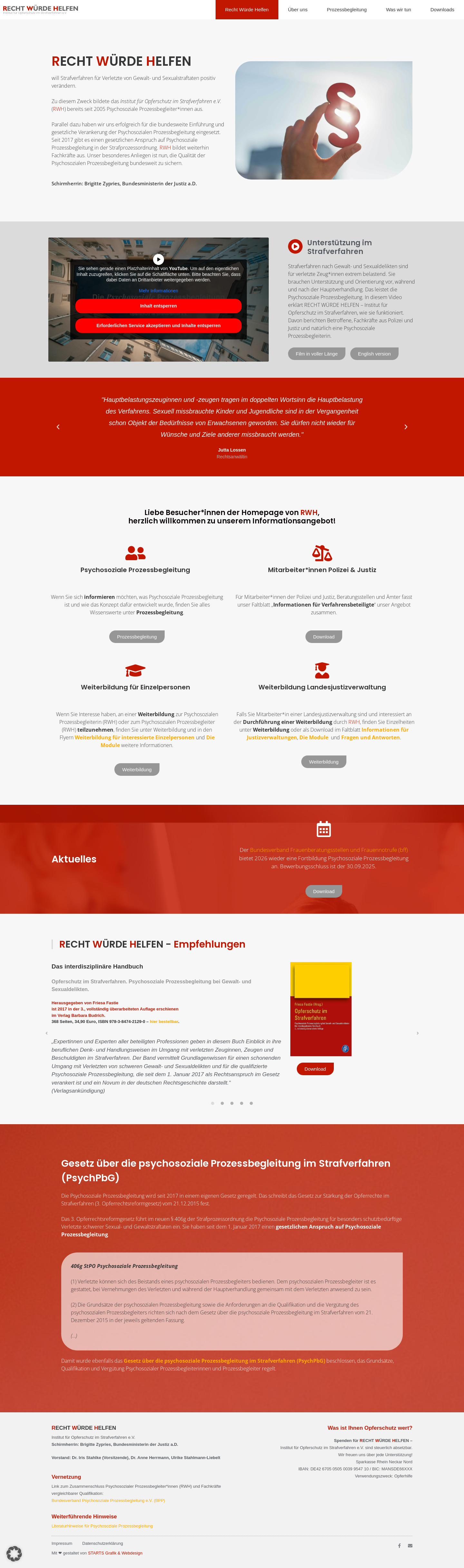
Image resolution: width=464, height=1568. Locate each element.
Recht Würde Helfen (247, 9)
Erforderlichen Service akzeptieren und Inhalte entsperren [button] (158, 325)
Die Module (313, 737)
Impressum (62, 1543)
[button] (58, 427)
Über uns (298, 9)
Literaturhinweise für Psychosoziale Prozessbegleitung (102, 1526)
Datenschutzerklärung (102, 1543)
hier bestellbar (164, 1021)
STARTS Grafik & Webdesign (115, 1553)
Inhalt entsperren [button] (158, 305)
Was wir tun (398, 9)
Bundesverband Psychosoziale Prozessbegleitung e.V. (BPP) (108, 1500)
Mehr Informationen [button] (158, 290)
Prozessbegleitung (347, 9)
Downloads (442, 9)
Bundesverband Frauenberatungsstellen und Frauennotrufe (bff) (329, 849)
